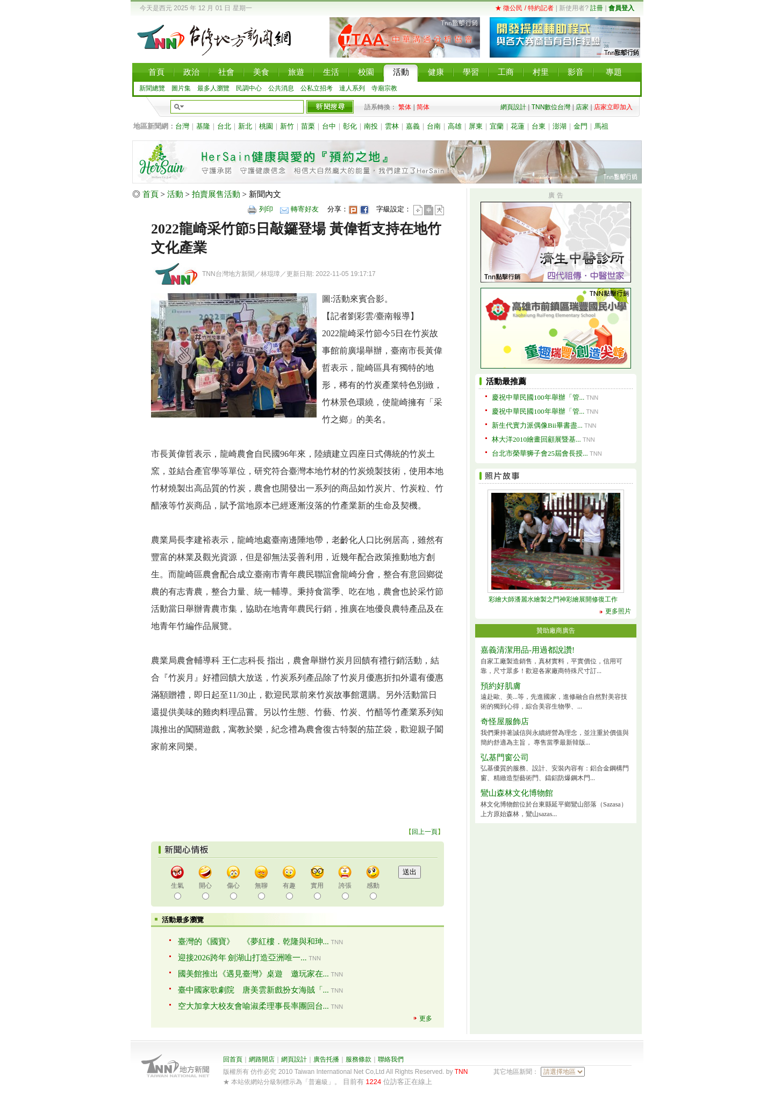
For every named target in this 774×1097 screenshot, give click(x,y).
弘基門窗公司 (505, 757)
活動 (175, 194)
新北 (245, 126)
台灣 (182, 126)
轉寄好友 (305, 209)
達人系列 (352, 88)
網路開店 (262, 1059)
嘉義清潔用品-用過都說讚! (528, 650)
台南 (434, 126)
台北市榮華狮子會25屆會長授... (540, 453)
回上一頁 (425, 832)
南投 (371, 126)
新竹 (287, 126)
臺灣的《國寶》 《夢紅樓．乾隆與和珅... (253, 941)
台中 (329, 126)
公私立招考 (316, 88)
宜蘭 (497, 126)
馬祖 (601, 126)
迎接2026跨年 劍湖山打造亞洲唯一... (242, 957)
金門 (580, 126)
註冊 (596, 8)
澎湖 (560, 126)
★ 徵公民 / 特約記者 (524, 8)
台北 (224, 126)
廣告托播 (326, 1059)
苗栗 (308, 126)
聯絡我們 (391, 1059)
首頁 (150, 194)
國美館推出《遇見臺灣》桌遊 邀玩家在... (253, 973)
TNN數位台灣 (551, 107)
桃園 (266, 126)
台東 (539, 126)
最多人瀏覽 (213, 88)
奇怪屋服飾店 (505, 721)
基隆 (203, 126)
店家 (582, 107)
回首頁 (232, 1059)
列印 (266, 209)
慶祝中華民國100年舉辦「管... (538, 397)
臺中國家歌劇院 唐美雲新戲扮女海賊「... (253, 990)
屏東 (476, 126)
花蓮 (518, 126)
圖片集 (181, 88)
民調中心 (249, 88)
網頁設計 (513, 107)
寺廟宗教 (384, 88)
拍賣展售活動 (216, 194)
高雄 (455, 126)
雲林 (392, 126)
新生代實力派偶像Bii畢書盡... (537, 425)
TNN (461, 1071)
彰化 (350, 126)
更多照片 (618, 611)
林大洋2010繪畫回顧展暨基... (536, 439)
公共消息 (281, 88)
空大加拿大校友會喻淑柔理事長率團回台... (253, 1006)
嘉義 (413, 126)
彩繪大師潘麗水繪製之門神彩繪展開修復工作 (553, 599)
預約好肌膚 (501, 686)
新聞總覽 (152, 88)
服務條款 (358, 1059)
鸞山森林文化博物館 (517, 793)
